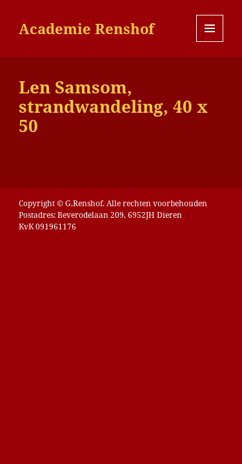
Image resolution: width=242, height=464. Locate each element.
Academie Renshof (86, 28)
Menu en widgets (210, 41)
